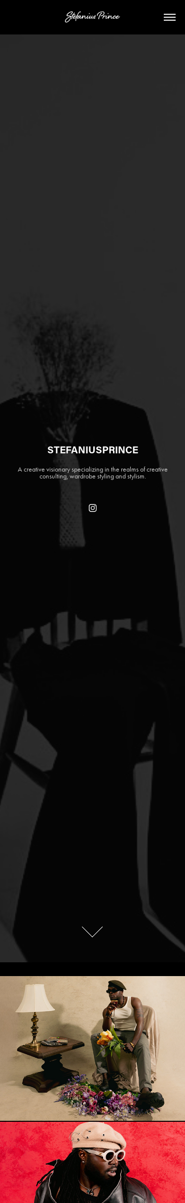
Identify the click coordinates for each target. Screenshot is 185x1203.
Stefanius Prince (93, 17)
